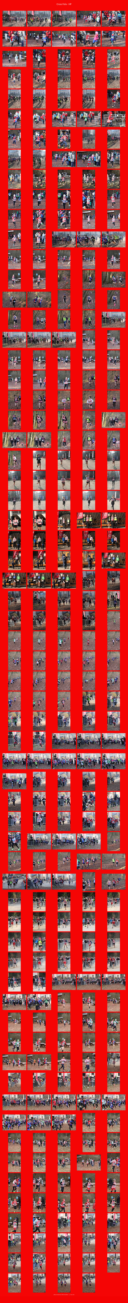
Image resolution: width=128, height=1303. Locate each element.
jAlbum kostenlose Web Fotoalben (61, 1294)
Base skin (72, 1294)
